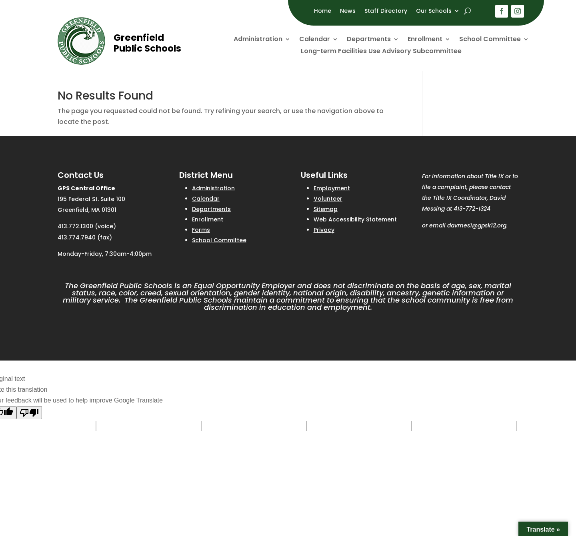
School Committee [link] (490, 40)
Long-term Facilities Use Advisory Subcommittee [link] (381, 52)
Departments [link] (369, 40)
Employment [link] (332, 188)
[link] (81, 62)
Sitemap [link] (326, 209)
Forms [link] (201, 230)
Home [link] (322, 11)
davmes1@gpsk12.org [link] (476, 225)
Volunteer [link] (328, 199)
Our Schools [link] (434, 11)
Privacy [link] (324, 230)
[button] (501, 11)
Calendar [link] (314, 40)
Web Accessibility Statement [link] (355, 219)
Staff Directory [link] (385, 11)
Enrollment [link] (425, 40)
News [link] (348, 11)
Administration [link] (258, 40)
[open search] (467, 11)
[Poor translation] (29, 412)
